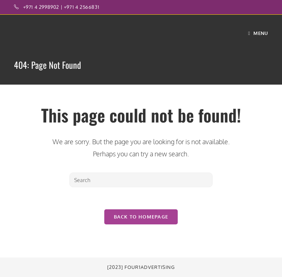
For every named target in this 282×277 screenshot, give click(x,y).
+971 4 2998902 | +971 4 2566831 (61, 7)
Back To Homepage (141, 217)
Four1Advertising (149, 267)
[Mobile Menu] (258, 33)
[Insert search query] (141, 180)
